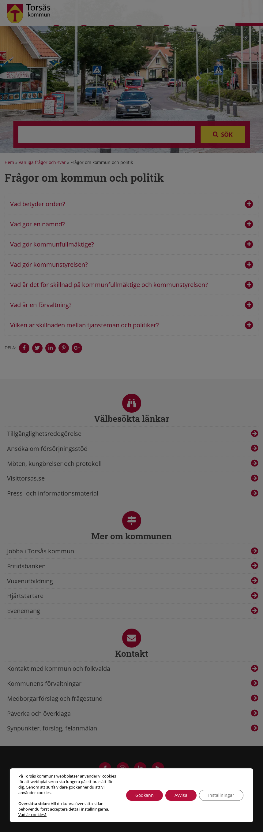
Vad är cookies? (32, 814)
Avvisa (181, 795)
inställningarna (94, 809)
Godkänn (144, 795)
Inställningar (221, 795)
